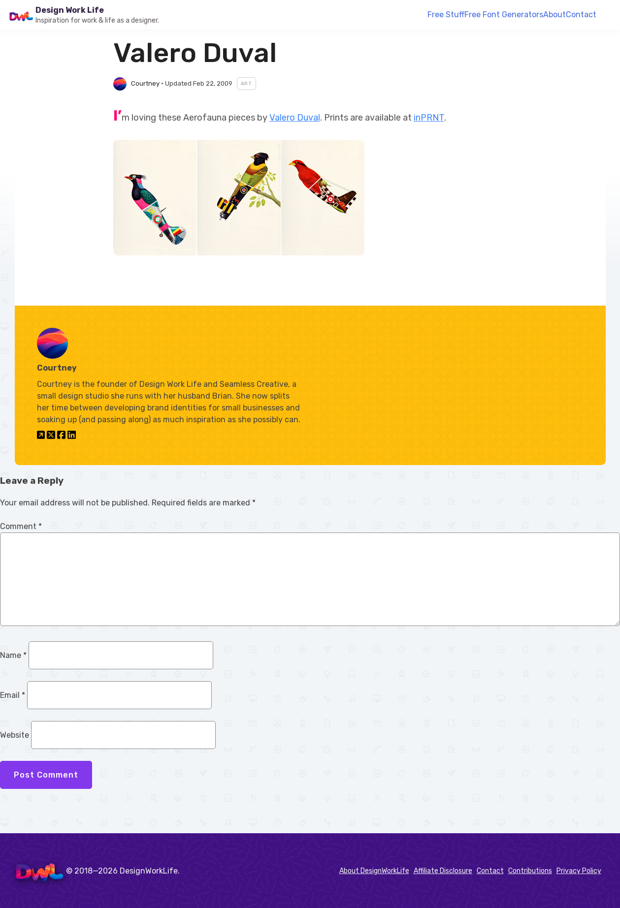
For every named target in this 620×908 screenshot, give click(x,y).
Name (13, 655)
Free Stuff (445, 14)
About (554, 14)
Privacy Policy (578, 871)
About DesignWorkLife (374, 871)
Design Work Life (69, 10)
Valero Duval (294, 117)
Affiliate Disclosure (443, 871)
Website (14, 735)
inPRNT (429, 117)
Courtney (145, 83)
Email (12, 695)
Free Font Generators (503, 14)
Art (247, 84)
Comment (21, 526)
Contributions (530, 871)
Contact (581, 14)
